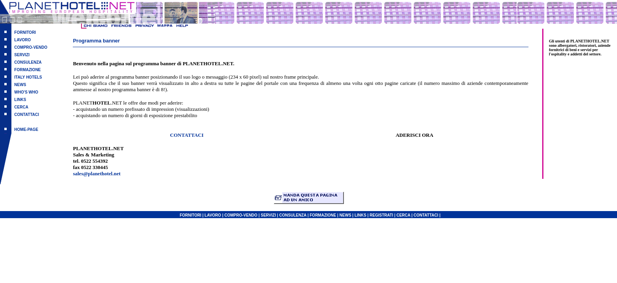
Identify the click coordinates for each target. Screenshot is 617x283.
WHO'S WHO (26, 92)
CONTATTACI (26, 114)
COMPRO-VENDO (30, 47)
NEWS (20, 85)
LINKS (20, 99)
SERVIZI (22, 55)
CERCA (21, 107)
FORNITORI (25, 32)
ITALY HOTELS (28, 77)
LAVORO (22, 40)
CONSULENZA (27, 62)
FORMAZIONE (27, 70)
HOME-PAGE (26, 129)
